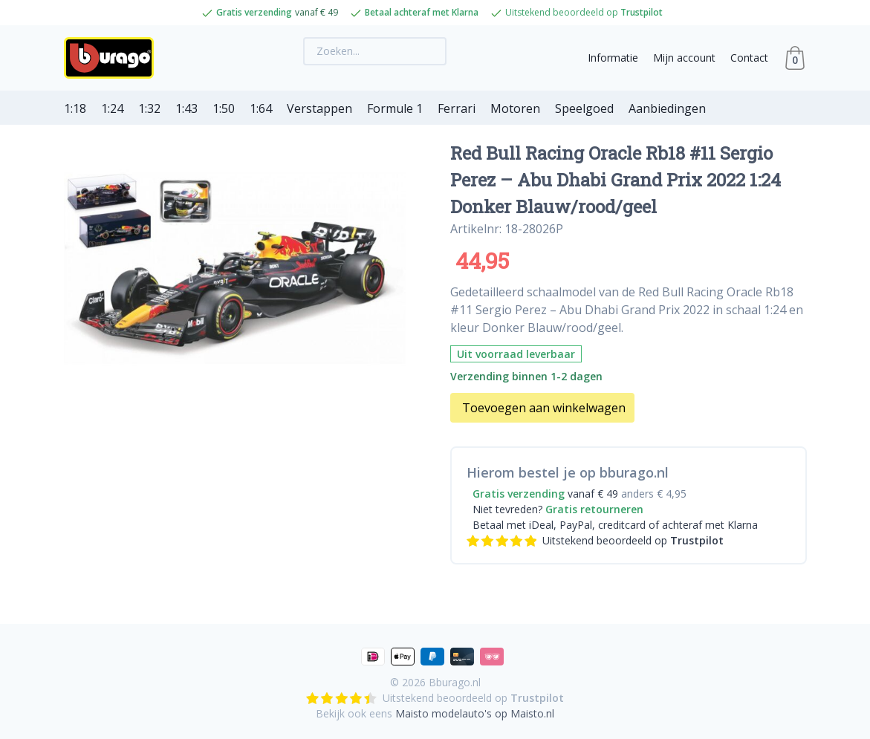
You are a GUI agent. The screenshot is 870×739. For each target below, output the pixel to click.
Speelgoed (584, 108)
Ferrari (456, 108)
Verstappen (319, 108)
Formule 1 (395, 108)
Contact (749, 58)
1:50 (223, 108)
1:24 (112, 108)
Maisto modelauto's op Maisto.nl (474, 713)
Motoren (515, 108)
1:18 (75, 108)
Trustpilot (641, 12)
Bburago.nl (455, 682)
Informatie (613, 58)
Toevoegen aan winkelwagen (544, 408)
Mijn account (684, 58)
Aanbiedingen (667, 108)
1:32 (149, 108)
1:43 (186, 108)
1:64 (261, 108)
